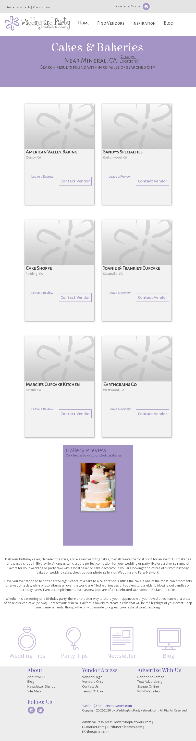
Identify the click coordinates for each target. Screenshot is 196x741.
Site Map (34, 691)
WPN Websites (148, 691)
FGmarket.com (93, 726)
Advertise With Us (18, 7)
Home (83, 23)
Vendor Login (42, 7)
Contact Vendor (75, 180)
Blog (168, 23)
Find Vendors (110, 23)
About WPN (36, 677)
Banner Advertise (150, 677)
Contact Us (90, 686)
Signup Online (148, 686)
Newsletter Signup (127, 6)
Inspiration (144, 23)
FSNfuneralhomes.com (124, 726)
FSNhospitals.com (95, 731)
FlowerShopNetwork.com (132, 722)
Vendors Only (92, 681)
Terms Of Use (92, 691)
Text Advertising (149, 681)
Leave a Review (42, 176)
